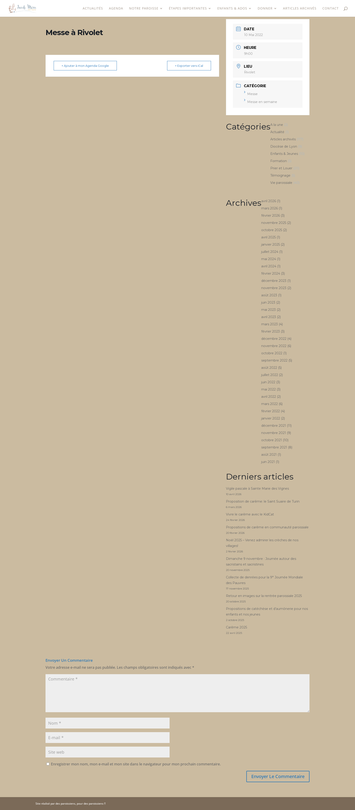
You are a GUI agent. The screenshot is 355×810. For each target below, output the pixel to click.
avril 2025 (268, 237)
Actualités (93, 8)
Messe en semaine (260, 102)
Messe (251, 94)
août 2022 (269, 368)
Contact (330, 8)
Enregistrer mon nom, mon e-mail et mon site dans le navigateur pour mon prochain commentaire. (136, 764)
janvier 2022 (270, 418)
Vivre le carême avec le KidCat (250, 514)
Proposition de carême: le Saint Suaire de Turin (263, 501)
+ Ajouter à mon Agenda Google (85, 65)
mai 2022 (268, 389)
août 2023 (269, 295)
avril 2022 (268, 397)
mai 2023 (268, 310)
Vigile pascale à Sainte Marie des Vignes (257, 488)
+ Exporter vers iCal (189, 65)
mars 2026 (269, 208)
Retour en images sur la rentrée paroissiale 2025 (264, 596)
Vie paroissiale (281, 183)
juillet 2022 (269, 375)
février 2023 (270, 331)
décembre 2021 (273, 426)
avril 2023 (268, 317)
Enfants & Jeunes (284, 154)
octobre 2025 (271, 230)
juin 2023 (268, 302)
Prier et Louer (281, 168)
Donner (265, 8)
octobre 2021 (271, 440)
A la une (276, 125)
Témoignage (280, 175)
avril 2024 (268, 266)
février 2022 (270, 411)
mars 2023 (269, 324)
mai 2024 (268, 259)
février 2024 (270, 273)
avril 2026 (268, 201)
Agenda (116, 8)
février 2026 (270, 215)
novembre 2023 (273, 288)
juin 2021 (268, 462)
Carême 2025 (236, 627)
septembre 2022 (274, 360)
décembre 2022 (273, 339)
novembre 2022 (273, 346)
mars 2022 (269, 404)
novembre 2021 (273, 433)
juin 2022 (268, 382)
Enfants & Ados (232, 8)
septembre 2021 (274, 447)
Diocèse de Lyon (283, 146)
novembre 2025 (273, 223)
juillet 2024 (269, 252)
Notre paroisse (143, 8)
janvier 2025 (270, 244)
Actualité (277, 132)
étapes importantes (188, 8)
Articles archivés (300, 8)
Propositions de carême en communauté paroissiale (267, 527)
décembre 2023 (273, 281)
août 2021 (269, 455)
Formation (278, 161)
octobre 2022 (271, 353)
